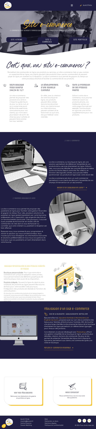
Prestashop (81, 332)
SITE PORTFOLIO (80, 39)
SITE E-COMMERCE (47, 40)
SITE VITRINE (16, 39)
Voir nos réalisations (23, 393)
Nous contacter (72, 392)
